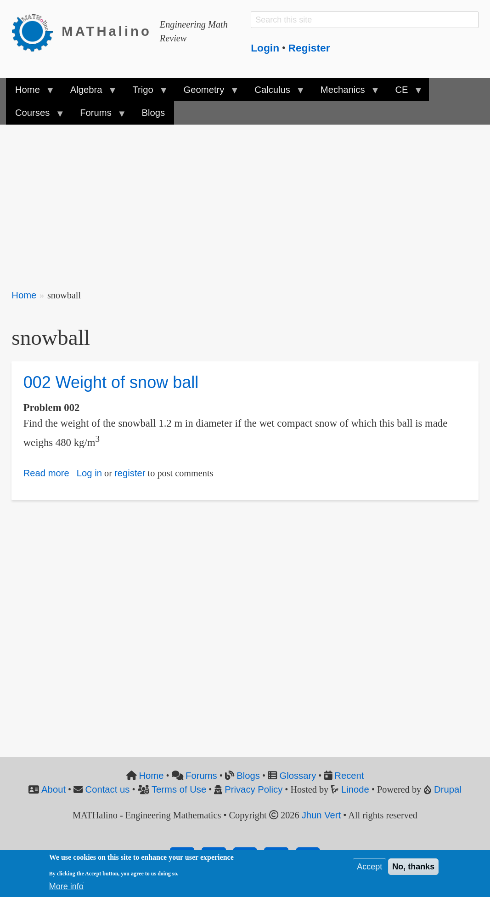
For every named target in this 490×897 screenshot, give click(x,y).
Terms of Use (179, 789)
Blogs (248, 776)
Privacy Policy (253, 789)
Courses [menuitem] (35, 116)
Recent (349, 776)
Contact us (107, 789)
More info (66, 886)
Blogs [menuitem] (153, 113)
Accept (369, 866)
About (53, 789)
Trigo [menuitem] (145, 93)
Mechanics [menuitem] (345, 93)
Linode (355, 789)
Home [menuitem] (30, 93)
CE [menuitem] (404, 93)
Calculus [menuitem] (274, 93)
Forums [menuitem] (98, 116)
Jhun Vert (321, 815)
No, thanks (413, 866)
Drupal (448, 789)
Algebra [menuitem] (88, 93)
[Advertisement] (244, 200)
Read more (46, 473)
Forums (201, 776)
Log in (89, 473)
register (130, 473)
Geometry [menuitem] (206, 93)
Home (23, 295)
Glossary (297, 776)
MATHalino (107, 31)
